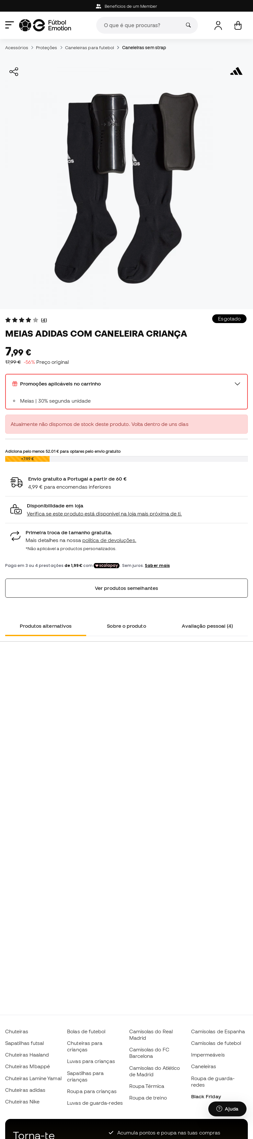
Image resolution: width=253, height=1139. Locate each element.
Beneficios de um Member (126, 6)
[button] (126, 509)
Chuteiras (16, 1031)
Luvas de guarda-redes (95, 1103)
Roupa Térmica (147, 1086)
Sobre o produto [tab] (126, 626)
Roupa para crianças (91, 1091)
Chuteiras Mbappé (27, 1066)
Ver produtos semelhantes (126, 588)
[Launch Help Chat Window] (227, 1108)
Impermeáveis (208, 1055)
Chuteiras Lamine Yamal (33, 1078)
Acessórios (16, 47)
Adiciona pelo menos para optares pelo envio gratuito (63, 451)
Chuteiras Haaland (27, 1055)
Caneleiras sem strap (144, 47)
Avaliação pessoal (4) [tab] (207, 626)
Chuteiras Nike (22, 1101)
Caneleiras (203, 1066)
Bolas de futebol (86, 1031)
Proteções (46, 47)
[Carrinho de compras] (238, 25)
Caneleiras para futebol (89, 47)
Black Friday (206, 1096)
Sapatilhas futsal (24, 1043)
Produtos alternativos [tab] (46, 626)
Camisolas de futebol (216, 1043)
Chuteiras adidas (25, 1090)
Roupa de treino (148, 1098)
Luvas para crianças (91, 1061)
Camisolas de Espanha (218, 1031)
